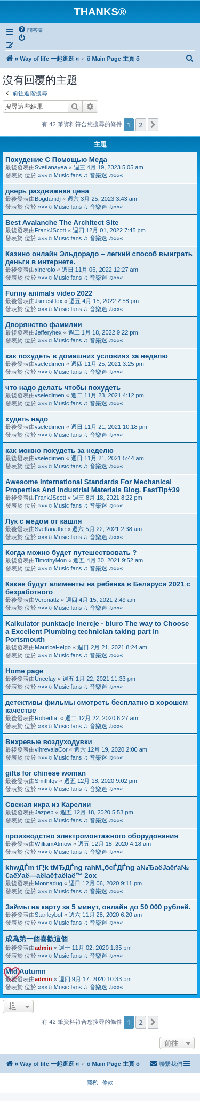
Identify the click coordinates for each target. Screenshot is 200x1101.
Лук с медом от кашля (43, 521)
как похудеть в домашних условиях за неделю (86, 356)
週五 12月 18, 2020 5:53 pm (96, 812)
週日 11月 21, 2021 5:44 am (107, 458)
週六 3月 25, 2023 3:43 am (102, 198)
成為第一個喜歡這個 (36, 939)
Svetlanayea (51, 167)
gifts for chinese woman (45, 773)
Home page (24, 671)
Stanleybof (48, 914)
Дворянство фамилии (43, 325)
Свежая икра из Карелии (48, 805)
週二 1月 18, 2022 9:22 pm (103, 332)
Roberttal (47, 718)
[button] (153, 124)
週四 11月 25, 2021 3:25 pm (107, 364)
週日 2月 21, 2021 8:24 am (112, 647)
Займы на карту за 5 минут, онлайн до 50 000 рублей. (97, 907)
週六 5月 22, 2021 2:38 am (107, 529)
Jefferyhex (48, 332)
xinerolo (45, 269)
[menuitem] (30, 30)
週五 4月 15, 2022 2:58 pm (104, 301)
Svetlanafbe (50, 529)
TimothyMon (51, 560)
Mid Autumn (25, 971)
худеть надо (26, 419)
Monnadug (48, 883)
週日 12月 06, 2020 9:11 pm (105, 883)
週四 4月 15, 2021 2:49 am (100, 600)
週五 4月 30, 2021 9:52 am (108, 560)
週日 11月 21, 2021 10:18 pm (109, 426)
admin (43, 947)
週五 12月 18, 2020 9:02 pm (100, 781)
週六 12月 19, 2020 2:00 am (110, 749)
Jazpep (44, 812)
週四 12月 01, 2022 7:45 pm (109, 230)
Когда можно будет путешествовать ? (71, 553)
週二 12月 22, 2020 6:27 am (101, 718)
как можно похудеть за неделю (59, 450)
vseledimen (50, 364)
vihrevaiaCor (51, 749)
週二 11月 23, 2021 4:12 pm (107, 395)
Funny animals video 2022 (48, 293)
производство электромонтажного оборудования (91, 836)
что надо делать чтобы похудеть (63, 388)
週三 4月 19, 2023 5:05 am (108, 167)
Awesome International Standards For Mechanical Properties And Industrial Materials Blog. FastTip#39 (92, 486)
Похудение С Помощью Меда (56, 160)
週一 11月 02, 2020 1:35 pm (95, 947)
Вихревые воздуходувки (48, 742)
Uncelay (45, 678)
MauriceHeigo (53, 647)
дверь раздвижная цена (47, 191)
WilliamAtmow (53, 844)
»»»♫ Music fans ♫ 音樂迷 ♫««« (80, 175)
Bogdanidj (48, 198)
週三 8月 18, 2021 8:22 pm (107, 497)
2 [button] (140, 124)
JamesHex (48, 301)
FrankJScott (50, 230)
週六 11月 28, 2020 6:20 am (105, 914)
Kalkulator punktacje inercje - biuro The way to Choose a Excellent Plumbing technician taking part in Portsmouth (97, 631)
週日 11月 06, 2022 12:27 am (100, 269)
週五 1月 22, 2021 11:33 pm (98, 678)
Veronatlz (47, 600)
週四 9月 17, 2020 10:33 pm (95, 979)
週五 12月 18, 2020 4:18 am (114, 844)
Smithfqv (46, 781)
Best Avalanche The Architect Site (62, 222)
